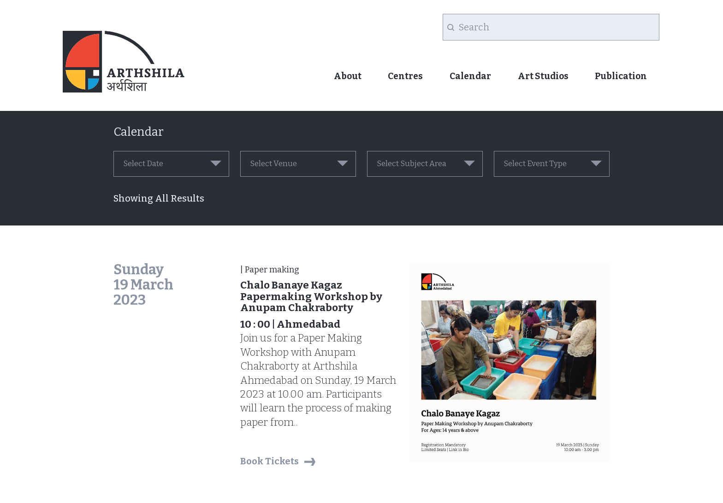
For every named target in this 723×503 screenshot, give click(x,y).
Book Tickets (269, 461)
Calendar (470, 76)
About (348, 76)
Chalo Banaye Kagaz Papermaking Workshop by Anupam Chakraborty (311, 296)
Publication (621, 76)
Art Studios (543, 76)
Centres (405, 76)
